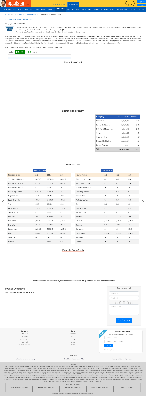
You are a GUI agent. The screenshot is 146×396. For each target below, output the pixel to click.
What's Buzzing (6, 9)
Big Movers (98, 9)
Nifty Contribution (73, 9)
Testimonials (73, 334)
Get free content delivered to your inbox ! (121, 334)
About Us (24, 334)
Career (73, 345)
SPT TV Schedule (123, 9)
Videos (133, 9)
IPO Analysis (29, 9)
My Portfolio (141, 9)
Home (7, 15)
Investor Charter (24, 345)
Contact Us (24, 336)
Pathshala (51, 9)
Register (141, 2)
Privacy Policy (24, 342)
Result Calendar (87, 9)
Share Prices (60, 9)
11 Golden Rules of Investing (25, 359)
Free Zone (73, 4)
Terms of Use (24, 339)
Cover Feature (18, 9)
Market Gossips (41, 9)
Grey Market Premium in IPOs (74, 359)
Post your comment (124, 288)
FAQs (73, 336)
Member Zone (59, 4)
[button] (133, 3)
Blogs (73, 342)
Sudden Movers (109, 9)
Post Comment (124, 320)
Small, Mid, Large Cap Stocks (122, 359)
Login (141, 5)
